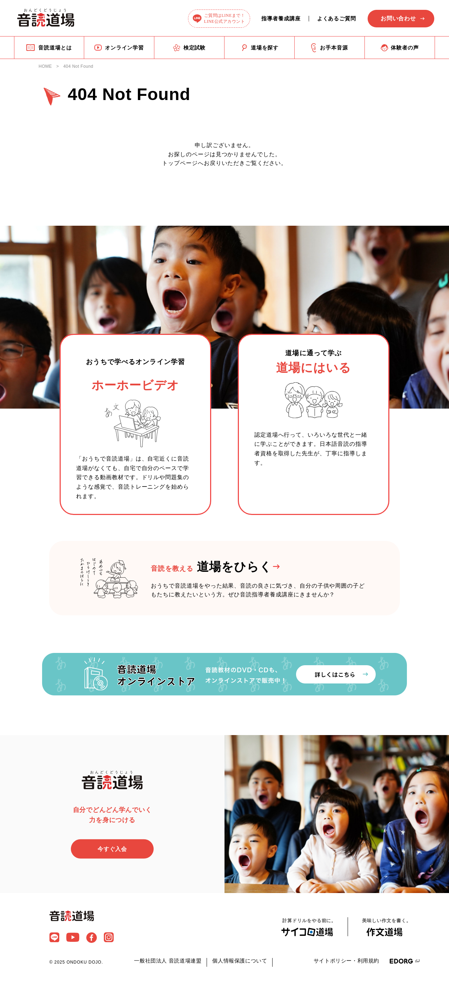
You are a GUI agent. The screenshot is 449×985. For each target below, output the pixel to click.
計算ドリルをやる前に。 (309, 927)
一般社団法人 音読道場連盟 (167, 961)
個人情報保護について (239, 961)
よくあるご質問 (336, 18)
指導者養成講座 (280, 18)
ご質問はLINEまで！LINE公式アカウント (224, 18)
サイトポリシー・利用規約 (346, 961)
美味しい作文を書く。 (386, 927)
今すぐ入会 (112, 849)
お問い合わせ (398, 18)
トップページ (180, 163)
